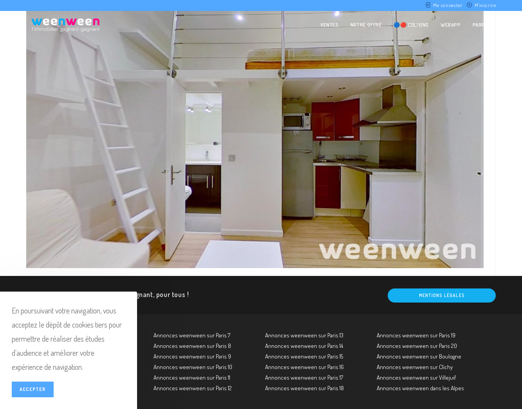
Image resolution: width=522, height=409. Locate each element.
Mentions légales (442, 295)
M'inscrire (485, 5)
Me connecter (447, 5)
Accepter (33, 389)
